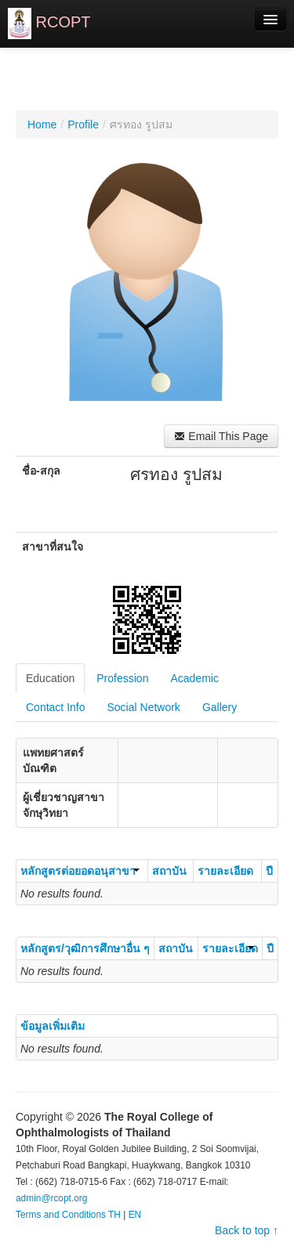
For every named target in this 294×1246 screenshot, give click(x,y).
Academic (194, 678)
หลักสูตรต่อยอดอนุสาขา (80, 871)
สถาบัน (169, 871)
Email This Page (221, 436)
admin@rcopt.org (51, 1198)
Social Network (143, 707)
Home (41, 124)
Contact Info (55, 707)
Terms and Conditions (61, 1214)
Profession (122, 678)
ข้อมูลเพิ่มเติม (52, 1026)
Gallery (219, 707)
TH (114, 1214)
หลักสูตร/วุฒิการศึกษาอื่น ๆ (85, 948)
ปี (269, 871)
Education (50, 678)
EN (135, 1214)
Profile (83, 124)
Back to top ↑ (246, 1230)
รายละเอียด (225, 871)
